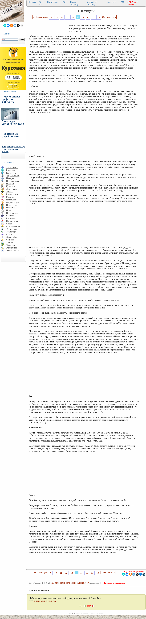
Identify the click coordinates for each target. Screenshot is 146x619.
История (10, 183)
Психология (12, 213)
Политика (11, 207)
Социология (12, 221)
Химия (9, 242)
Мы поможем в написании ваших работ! (70, 582)
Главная (32, 2)
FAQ (122, 2)
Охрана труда (12, 202)
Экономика (11, 247)
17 (93, 17)
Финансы (10, 239)
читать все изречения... (45, 601)
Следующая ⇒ (109, 17)
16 (88, 17)
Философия (11, 237)
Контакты (111, 2)
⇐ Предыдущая (40, 17)
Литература (11, 189)
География (11, 173)
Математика (12, 194)
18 (99, 17)
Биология (10, 170)
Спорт (9, 223)
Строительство (13, 226)
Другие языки (12, 175)
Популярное (52, 2)
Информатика (12, 181)
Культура (10, 186)
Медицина (11, 197)
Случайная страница (92, 3)
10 (57, 17)
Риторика (10, 218)
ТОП (64, 2)
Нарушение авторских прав (114, 583)
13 (73, 17)
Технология (11, 229)
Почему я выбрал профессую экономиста (11, 99)
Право (9, 210)
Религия (10, 215)
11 (62, 17)
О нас (40, 3)
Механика (11, 199)
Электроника (12, 250)
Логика (9, 191)
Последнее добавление (96, 613)
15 (82, 17)
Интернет (10, 178)
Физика (9, 234)
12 (67, 17)
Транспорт (11, 231)
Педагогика (11, 205)
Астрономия (12, 167)
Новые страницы (74, 3)
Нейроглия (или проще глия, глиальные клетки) (13, 149)
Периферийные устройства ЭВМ (10, 135)
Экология (10, 245)
